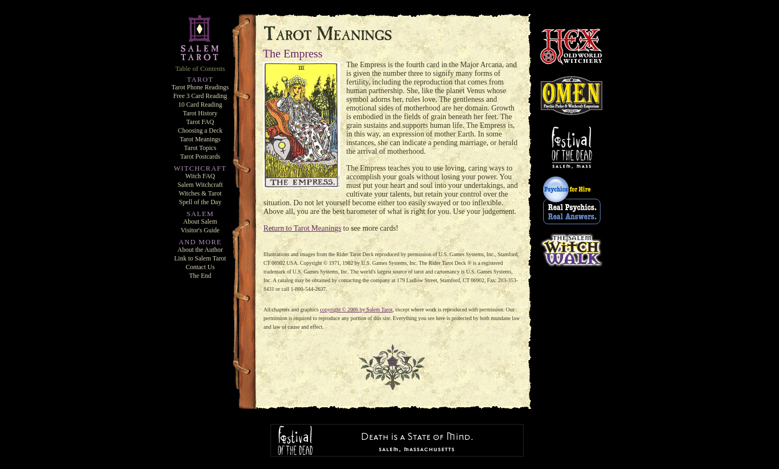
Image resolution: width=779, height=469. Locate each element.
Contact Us (200, 267)
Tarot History (200, 113)
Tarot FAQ (200, 122)
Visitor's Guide (200, 230)
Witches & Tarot (200, 193)
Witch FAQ (200, 176)
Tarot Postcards (200, 156)
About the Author (200, 249)
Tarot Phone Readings (200, 87)
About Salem (200, 221)
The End (200, 275)
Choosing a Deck (200, 130)
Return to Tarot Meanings (302, 228)
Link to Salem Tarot (200, 258)
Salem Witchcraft (200, 184)
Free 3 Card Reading (200, 96)
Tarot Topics (200, 148)
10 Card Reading (200, 104)
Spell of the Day (200, 202)
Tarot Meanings (200, 139)
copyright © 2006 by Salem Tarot (356, 309)
